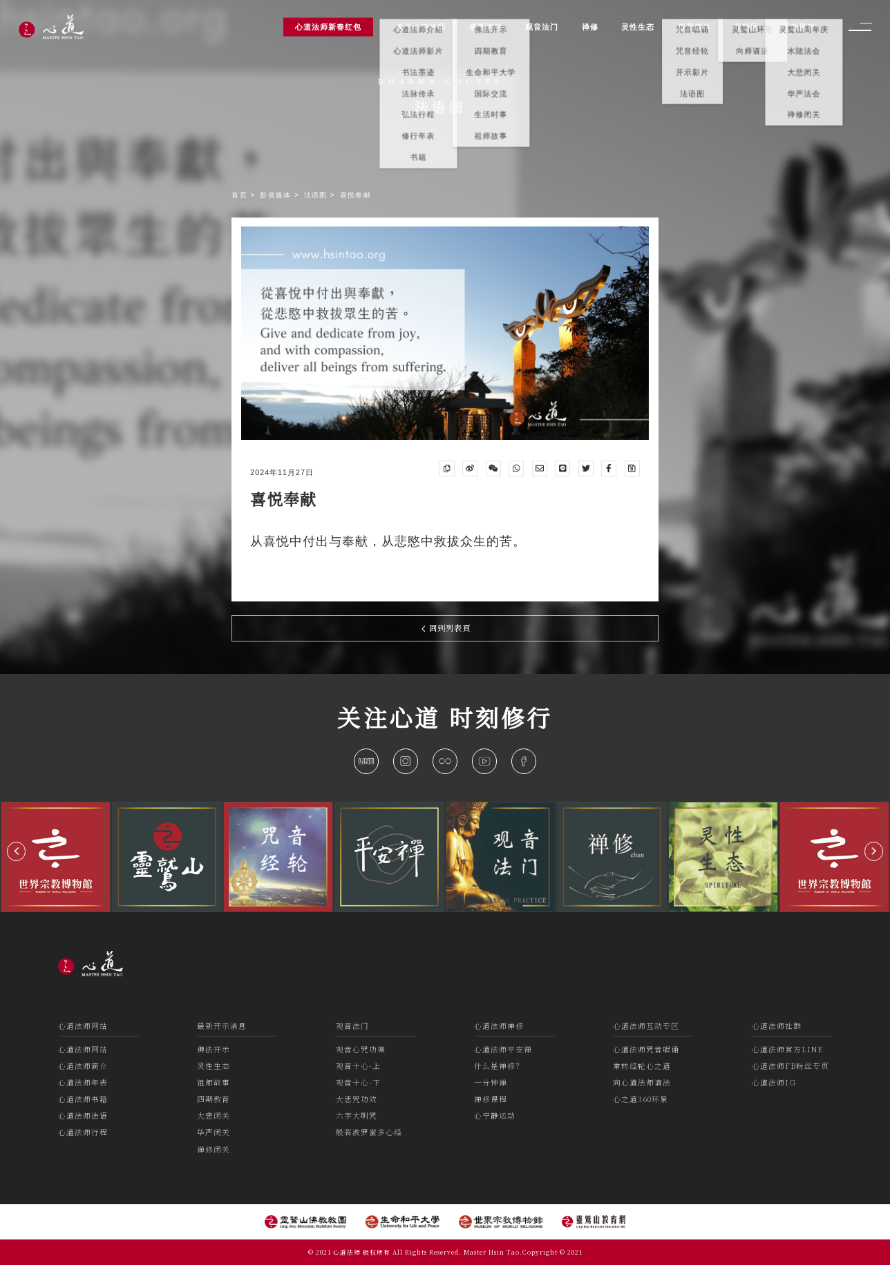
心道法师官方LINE (787, 1049)
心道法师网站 (83, 1026)
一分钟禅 (490, 1082)
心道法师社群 (777, 1026)
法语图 (317, 195)
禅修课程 (490, 1099)
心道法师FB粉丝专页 (790, 1066)
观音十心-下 (358, 1082)
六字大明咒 (356, 1115)
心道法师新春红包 (328, 26)
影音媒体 (277, 195)
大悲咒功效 (356, 1099)
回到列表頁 (446, 627)
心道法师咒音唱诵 (646, 1049)
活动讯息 (798, 26)
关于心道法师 (421, 26)
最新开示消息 (222, 1026)
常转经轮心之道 (642, 1066)
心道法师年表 (83, 1082)
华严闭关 (213, 1132)
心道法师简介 (83, 1066)
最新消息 (485, 26)
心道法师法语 (83, 1115)
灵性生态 (213, 1066)
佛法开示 (213, 1049)
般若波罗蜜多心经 (369, 1132)
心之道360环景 (640, 1099)
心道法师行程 (83, 1132)
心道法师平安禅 (503, 1049)
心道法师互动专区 (646, 1026)
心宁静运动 (494, 1115)
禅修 (590, 26)
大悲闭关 (213, 1115)
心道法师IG (774, 1082)
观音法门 (352, 1026)
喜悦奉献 (355, 195)
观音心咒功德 (361, 1049)
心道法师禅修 (499, 1026)
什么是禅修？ (499, 1066)
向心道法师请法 (642, 1082)
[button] (16, 851)
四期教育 (213, 1099)
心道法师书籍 (83, 1099)
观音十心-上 (358, 1066)
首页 (240, 195)
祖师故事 (213, 1082)
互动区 (746, 26)
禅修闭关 (213, 1149)
